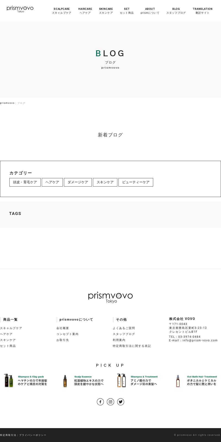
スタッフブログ (176, 10)
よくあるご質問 (124, 328)
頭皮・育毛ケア (25, 182)
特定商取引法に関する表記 (132, 345)
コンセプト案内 (67, 334)
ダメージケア (78, 182)
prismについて (150, 10)
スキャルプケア (61, 10)
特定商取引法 (8, 435)
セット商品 (127, 10)
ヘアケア (85, 10)
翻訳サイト (203, 10)
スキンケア (106, 10)
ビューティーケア (136, 182)
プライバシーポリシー (33, 435)
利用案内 (119, 340)
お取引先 (62, 340)
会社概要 (62, 328)
